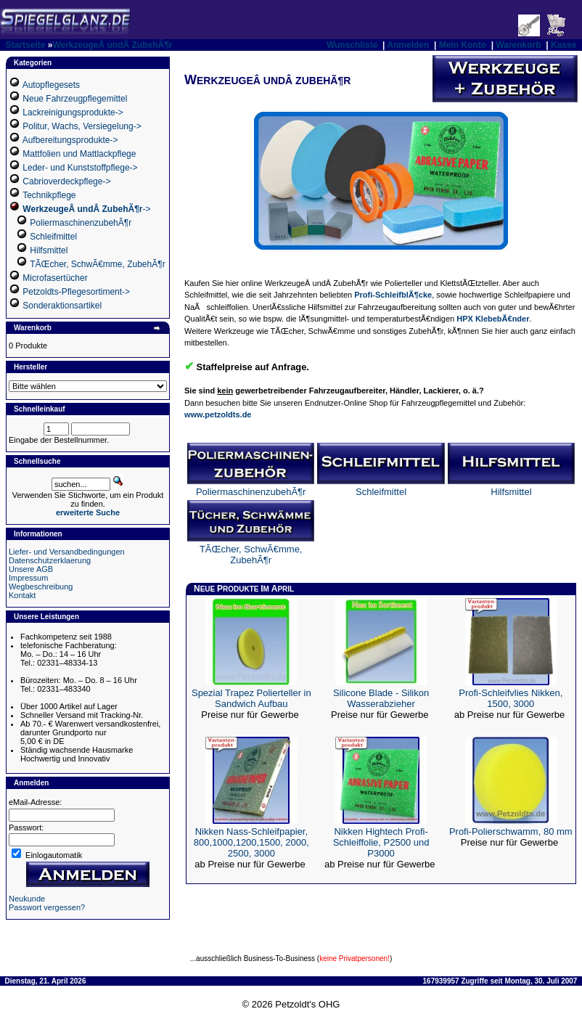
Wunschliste (352, 45)
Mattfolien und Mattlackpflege (79, 154)
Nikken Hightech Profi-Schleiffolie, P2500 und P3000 (381, 842)
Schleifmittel (53, 237)
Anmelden (408, 45)
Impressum (28, 577)
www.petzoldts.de (218, 414)
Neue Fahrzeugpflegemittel (74, 99)
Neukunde (27, 898)
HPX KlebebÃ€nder (492, 318)
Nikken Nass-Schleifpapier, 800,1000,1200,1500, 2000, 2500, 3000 (251, 842)
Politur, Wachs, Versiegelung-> (81, 126)
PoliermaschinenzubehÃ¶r (80, 223)
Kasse (563, 45)
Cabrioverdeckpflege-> (66, 181)
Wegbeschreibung (41, 586)
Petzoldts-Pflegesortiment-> (76, 292)
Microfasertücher (54, 278)
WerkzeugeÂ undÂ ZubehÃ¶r (112, 45)
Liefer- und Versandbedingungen (67, 551)
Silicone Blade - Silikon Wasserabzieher (381, 698)
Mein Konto (462, 45)
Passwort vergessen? (47, 907)
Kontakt (22, 595)
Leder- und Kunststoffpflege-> (79, 168)
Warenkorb (518, 45)
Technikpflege (48, 195)
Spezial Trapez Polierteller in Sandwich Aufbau (251, 698)
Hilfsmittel (48, 250)
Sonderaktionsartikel (62, 306)
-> (86, 209)
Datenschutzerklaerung (50, 560)
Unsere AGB (31, 569)
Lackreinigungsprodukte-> (72, 112)
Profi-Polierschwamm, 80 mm (511, 831)
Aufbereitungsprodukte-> (70, 140)
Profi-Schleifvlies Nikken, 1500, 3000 (510, 698)
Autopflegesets (51, 85)
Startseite (26, 45)
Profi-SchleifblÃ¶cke (393, 294)
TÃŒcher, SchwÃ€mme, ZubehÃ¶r (97, 264)
